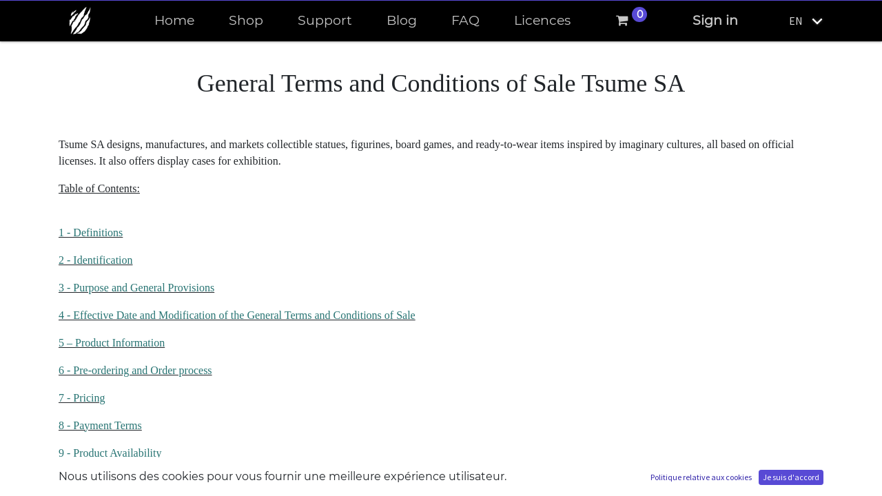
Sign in (715, 20)
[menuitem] (174, 21)
